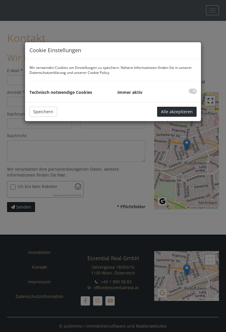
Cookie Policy (98, 72)
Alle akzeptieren (177, 111)
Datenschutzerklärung (47, 72)
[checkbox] (193, 91)
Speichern (43, 111)
